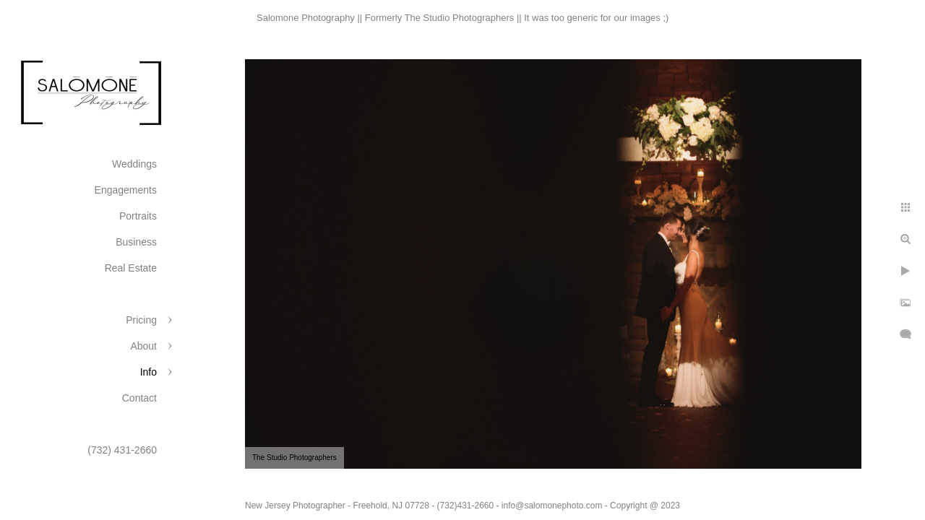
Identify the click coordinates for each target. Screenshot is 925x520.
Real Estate (131, 268)
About (143, 346)
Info (148, 372)
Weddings (134, 164)
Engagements (126, 190)
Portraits (138, 216)
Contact (139, 398)
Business (136, 242)
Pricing (141, 320)
